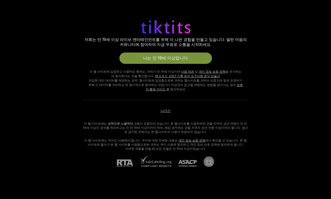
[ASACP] (184, 163)
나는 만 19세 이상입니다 (165, 58)
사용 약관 (187, 72)
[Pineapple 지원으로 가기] (205, 161)
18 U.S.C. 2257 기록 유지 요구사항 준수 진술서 (187, 76)
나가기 (165, 111)
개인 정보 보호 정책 (212, 72)
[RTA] (128, 163)
